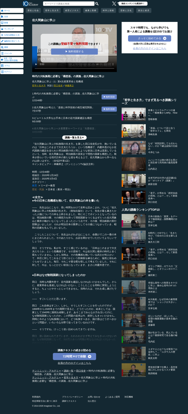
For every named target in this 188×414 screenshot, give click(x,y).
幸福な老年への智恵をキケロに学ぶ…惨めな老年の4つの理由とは (162, 285)
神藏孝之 (69, 85)
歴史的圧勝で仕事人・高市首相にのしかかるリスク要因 (162, 368)
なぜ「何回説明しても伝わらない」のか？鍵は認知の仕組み (162, 146)
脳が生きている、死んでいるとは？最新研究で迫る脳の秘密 (162, 335)
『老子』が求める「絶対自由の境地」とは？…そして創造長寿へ (162, 196)
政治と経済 (143, 10)
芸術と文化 (126, 10)
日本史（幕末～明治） (60, 189)
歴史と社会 (33, 10)
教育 (34, 185)
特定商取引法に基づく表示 (44, 401)
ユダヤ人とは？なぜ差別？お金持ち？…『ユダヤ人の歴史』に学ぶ (162, 352)
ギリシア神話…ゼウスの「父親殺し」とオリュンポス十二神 (162, 269)
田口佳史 (58, 85)
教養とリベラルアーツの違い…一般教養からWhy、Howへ (162, 113)
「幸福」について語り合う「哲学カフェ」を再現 (161, 129)
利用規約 (36, 397)
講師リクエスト (69, 401)
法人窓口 (92, 401)
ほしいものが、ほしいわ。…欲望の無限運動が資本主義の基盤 (162, 319)
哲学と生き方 (52, 10)
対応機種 (129, 397)
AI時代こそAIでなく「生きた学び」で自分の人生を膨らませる (162, 236)
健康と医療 (90, 10)
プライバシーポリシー (72, 397)
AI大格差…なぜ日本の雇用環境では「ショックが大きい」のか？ (162, 302)
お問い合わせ (94, 397)
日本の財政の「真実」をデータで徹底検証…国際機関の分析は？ (162, 219)
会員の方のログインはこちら (74, 363)
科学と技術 (108, 10)
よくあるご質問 (112, 397)
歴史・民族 (38, 189)
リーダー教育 (48, 185)
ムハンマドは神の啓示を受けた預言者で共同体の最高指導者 (162, 163)
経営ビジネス (72, 10)
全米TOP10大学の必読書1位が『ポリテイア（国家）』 (162, 179)
